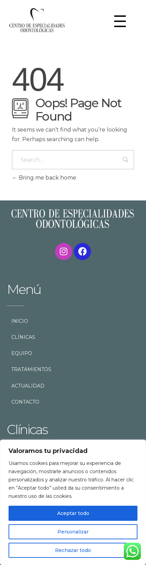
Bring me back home (44, 177)
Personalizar (73, 532)
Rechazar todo (73, 550)
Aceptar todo (73, 513)
